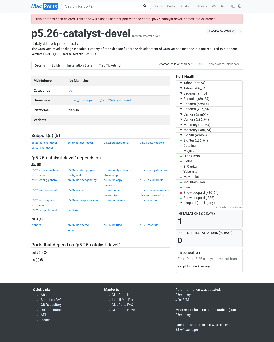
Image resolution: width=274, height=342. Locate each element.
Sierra (186, 161)
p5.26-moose (76, 190)
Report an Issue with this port (175, 63)
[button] (40, 252)
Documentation (52, 310)
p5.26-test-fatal (149, 225)
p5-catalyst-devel (42, 147)
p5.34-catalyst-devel (152, 142)
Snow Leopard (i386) (197, 198)
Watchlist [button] (219, 6)
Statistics (200, 6)
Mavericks (189, 177)
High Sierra (190, 156)
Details (40, 65)
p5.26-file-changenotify (82, 180)
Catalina (188, 145)
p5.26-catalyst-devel (81, 33)
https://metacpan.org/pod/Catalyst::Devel (100, 100)
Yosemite (189, 172)
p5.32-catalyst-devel (116, 142)
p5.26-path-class (114, 200)
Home (157, 6)
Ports (171, 6)
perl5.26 (73, 210)
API (201, 63)
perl (71, 90)
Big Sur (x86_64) (194, 140)
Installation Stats (79, 65)
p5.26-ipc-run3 (113, 225)
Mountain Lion (192, 182)
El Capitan (189, 166)
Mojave (187, 151)
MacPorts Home (124, 295)
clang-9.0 (37, 225)
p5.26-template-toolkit (45, 210)
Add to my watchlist (221, 31)
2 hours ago (184, 315)
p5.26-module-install (44, 190)
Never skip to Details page (224, 63)
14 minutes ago (186, 330)
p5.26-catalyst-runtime (154, 170)
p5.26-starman (149, 200)
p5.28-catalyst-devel (44, 142)
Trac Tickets (110, 66)
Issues (45, 320)
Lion (185, 187)
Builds (184, 6)
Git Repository (51, 305)
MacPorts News (124, 310)
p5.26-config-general (44, 180)
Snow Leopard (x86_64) (199, 193)
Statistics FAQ (51, 300)
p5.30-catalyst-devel (80, 142)
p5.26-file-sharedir (151, 180)
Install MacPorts (124, 300)
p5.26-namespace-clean (83, 200)
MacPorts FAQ (122, 305)
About (45, 295)
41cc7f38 (182, 300)
